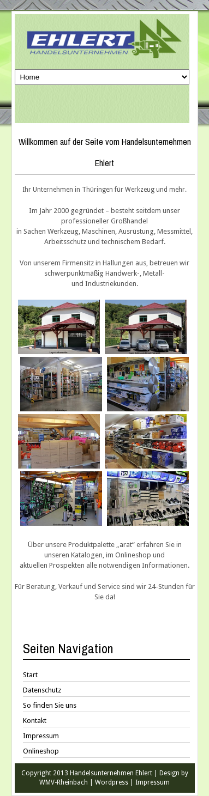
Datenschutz (42, 690)
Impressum (41, 736)
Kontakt (34, 720)
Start (30, 675)
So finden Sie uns (49, 705)
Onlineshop (41, 751)
